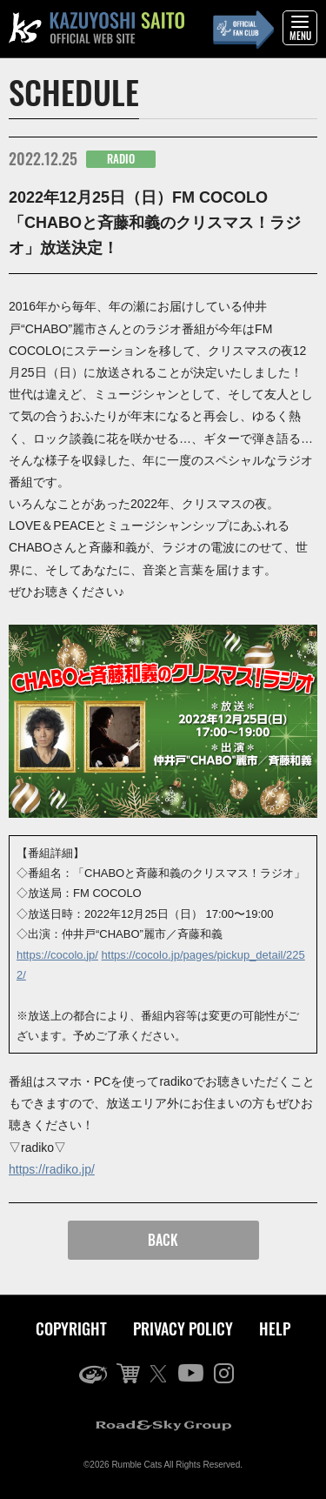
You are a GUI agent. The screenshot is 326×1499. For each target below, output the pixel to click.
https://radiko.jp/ (52, 1169)
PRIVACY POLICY (183, 1328)
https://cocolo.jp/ (57, 954)
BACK (163, 1239)
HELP (274, 1328)
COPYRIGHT (71, 1328)
